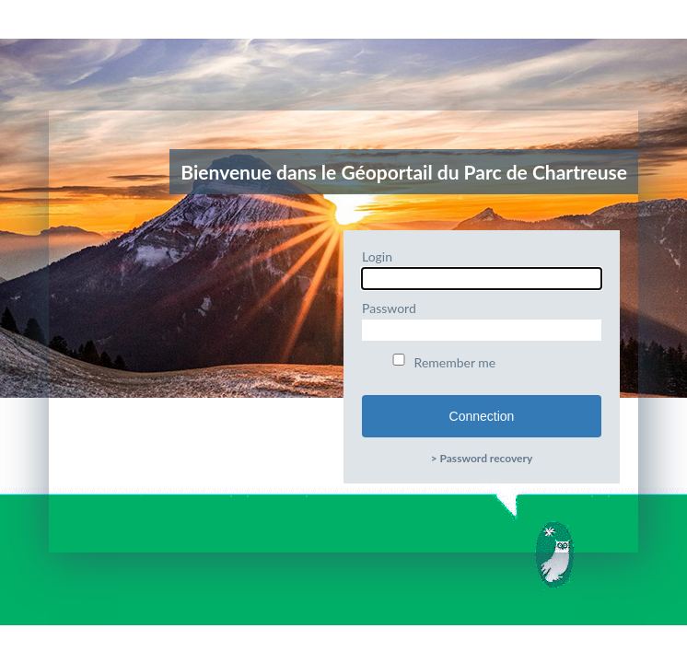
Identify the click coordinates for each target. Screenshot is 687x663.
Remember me (442, 362)
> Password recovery (482, 458)
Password (481, 320)
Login (481, 269)
